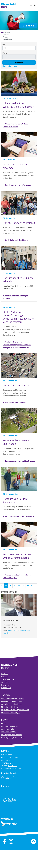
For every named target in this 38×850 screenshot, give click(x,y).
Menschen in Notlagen (9, 707)
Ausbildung (5, 682)
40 (28, 585)
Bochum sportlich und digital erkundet (15, 297)
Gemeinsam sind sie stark (14, 402)
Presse (5, 37)
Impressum (5, 685)
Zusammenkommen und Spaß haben (19, 461)
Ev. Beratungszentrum (9, 726)
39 (23, 585)
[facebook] (4, 841)
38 (19, 585)
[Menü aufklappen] (31, 5)
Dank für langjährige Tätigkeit (16, 240)
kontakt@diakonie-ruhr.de (11, 768)
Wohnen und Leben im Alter (12, 701)
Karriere (4, 676)
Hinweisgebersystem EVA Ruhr (13, 737)
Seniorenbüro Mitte (8, 732)
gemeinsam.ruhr (7, 729)
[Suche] (35, 5)
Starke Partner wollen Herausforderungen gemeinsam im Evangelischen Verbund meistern (17, 345)
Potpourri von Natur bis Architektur (18, 516)
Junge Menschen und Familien (12, 698)
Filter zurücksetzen (9, 66)
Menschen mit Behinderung (11, 704)
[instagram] (11, 841)
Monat (4, 53)
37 (15, 585)
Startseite (5, 33)
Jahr (3, 44)
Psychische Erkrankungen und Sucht (15, 710)
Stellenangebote (7, 679)
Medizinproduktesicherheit (11, 735)
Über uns (6, 35)
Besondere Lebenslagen (10, 713)
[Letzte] (35, 585)
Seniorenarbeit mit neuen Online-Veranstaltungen (17, 576)
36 (10, 585)
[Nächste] (31, 585)
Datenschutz (6, 688)
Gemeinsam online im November (17, 185)
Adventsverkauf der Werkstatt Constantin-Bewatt (16, 125)
